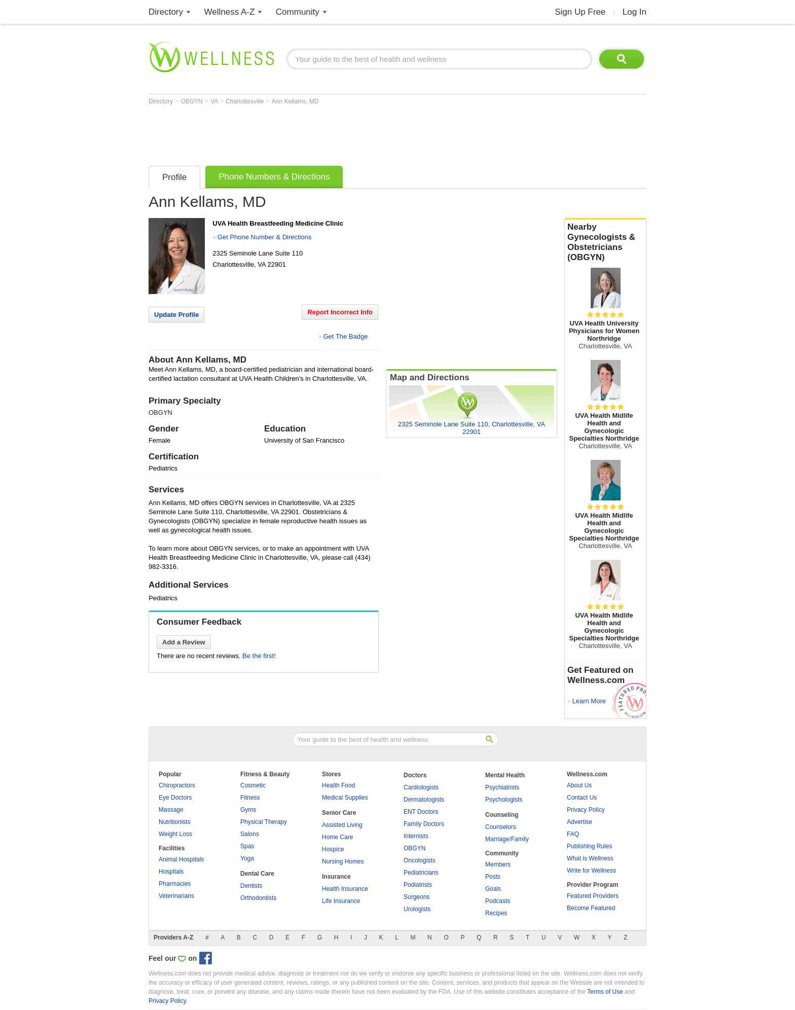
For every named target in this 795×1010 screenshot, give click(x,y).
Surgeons (416, 896)
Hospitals (171, 871)
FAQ (573, 834)
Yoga (247, 858)
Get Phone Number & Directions (265, 237)
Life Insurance (341, 901)
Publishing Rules (589, 846)
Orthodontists (258, 897)
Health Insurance (345, 888)
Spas (247, 846)
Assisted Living (342, 824)
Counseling (501, 814)
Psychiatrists (502, 787)
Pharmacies (175, 883)
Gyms (248, 809)
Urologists (417, 909)
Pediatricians (421, 872)
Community (297, 12)
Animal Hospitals (181, 859)
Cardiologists (421, 787)
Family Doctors (424, 823)
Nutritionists (175, 821)
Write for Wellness (591, 870)
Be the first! (259, 656)
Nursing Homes (343, 861)
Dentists (251, 885)
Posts (492, 876)
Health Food (338, 785)
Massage (171, 809)
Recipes (496, 913)
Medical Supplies (345, 797)
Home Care (337, 837)
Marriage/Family (507, 839)
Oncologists (420, 860)
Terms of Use (605, 991)
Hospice (333, 849)
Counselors (500, 827)
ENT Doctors (421, 811)
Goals (493, 888)
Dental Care (257, 873)
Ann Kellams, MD (295, 101)
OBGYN (192, 101)
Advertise (579, 821)
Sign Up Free (580, 12)
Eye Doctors (175, 797)
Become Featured (591, 908)
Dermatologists (424, 799)
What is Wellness (590, 858)
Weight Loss (175, 834)
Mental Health (505, 775)
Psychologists (503, 799)
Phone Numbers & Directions (274, 177)
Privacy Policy (586, 809)
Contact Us (582, 797)
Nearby (605, 242)
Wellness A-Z (229, 12)
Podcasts (497, 901)
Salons (249, 834)
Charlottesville (246, 101)
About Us (579, 785)
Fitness (250, 797)
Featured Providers (593, 895)
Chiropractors (177, 785)
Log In (634, 12)
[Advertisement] (333, 133)
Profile (174, 177)
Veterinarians (176, 895)
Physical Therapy (263, 821)
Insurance (336, 876)
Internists (416, 836)
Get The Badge (345, 336)
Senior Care (339, 812)
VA (215, 101)
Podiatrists (418, 884)
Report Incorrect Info (340, 312)
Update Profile (176, 314)
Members (498, 864)
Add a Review (183, 642)
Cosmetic (253, 785)
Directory (166, 12)
